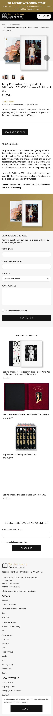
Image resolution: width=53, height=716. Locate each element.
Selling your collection (11, 690)
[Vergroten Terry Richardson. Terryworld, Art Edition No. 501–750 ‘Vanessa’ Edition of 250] (26, 53)
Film (3, 647)
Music (4, 656)
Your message (9, 286)
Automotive (7, 635)
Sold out (5, 617)
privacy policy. (21, 310)
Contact (5, 695)
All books (5, 600)
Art (3, 631)
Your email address (12, 261)
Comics (5, 639)
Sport (4, 673)
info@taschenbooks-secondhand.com (19, 591)
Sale (4, 613)
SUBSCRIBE (26, 548)
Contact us (26, 318)
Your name (7, 249)
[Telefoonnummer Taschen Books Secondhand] (44, 16)
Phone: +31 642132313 (11, 587)
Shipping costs (8, 686)
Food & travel (7, 652)
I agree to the (16, 310)
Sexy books (7, 668)
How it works (7, 682)
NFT (3, 660)
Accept (26, 709)
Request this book (15, 132)
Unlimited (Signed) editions (14, 609)
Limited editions (9, 604)
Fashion (5, 643)
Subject (6, 274)
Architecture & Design (11, 626)
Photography (7, 664)
